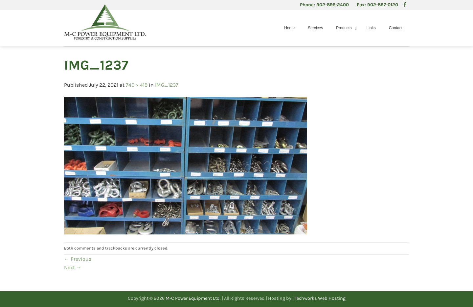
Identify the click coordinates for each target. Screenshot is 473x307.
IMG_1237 (166, 85)
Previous (77, 259)
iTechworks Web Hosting (319, 298)
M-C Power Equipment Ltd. (193, 298)
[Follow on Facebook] (405, 5)
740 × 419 (136, 85)
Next (72, 267)
